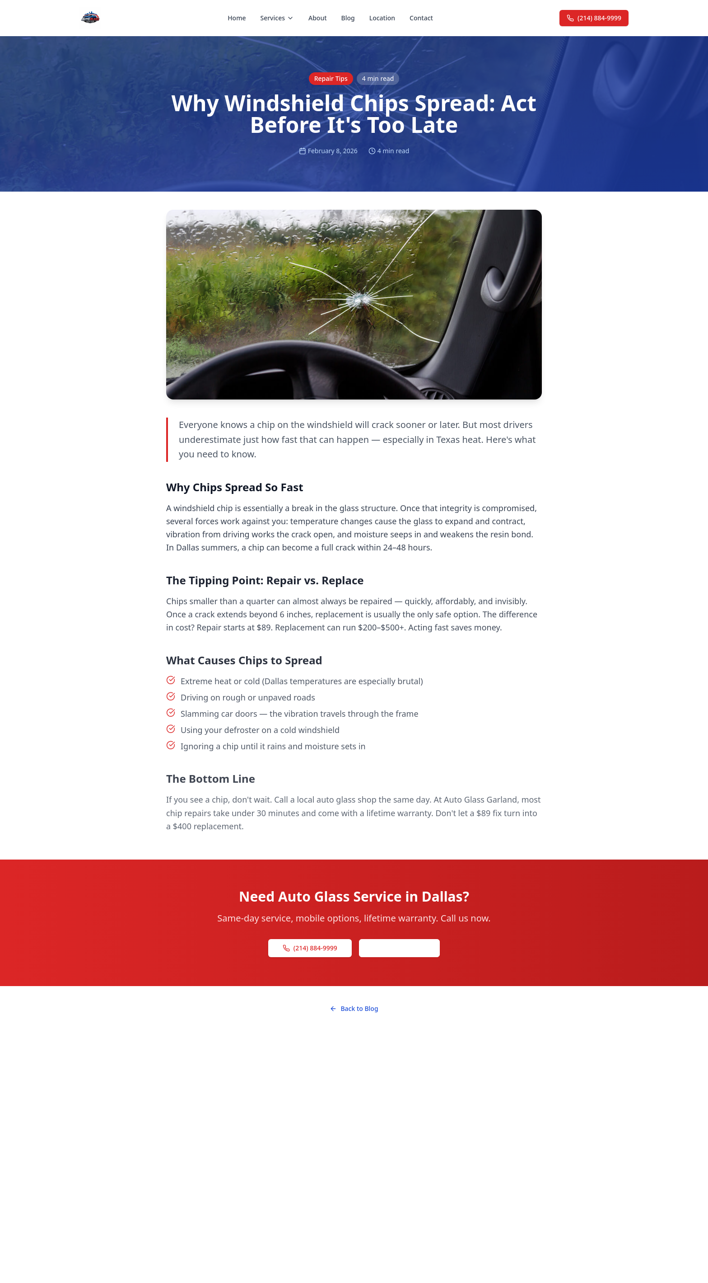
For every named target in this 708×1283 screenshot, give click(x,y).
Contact (421, 18)
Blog (348, 18)
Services (277, 18)
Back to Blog (354, 1008)
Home (237, 18)
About (317, 18)
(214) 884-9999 (594, 18)
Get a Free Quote (399, 948)
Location (382, 18)
